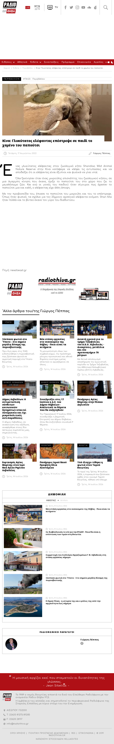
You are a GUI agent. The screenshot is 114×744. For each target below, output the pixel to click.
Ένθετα (34, 62)
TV (56, 7)
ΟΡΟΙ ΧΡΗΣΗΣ (17, 733)
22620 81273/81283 (19, 715)
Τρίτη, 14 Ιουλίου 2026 (17, 367)
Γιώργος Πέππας (89, 639)
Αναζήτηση (106, 7)
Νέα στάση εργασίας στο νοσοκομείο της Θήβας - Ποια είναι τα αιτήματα (53, 343)
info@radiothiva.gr (18, 724)
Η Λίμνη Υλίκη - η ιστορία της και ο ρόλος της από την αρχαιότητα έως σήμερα (73, 602)
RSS (74, 733)
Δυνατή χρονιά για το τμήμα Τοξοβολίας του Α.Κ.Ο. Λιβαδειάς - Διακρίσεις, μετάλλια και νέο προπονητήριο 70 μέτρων (90, 347)
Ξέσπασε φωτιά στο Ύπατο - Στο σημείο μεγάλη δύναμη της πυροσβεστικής (14, 343)
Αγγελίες (98, 62)
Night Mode (109, 62)
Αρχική (7, 68)
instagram (77, 7)
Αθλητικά (22, 62)
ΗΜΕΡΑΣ (51, 500)
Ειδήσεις (7, 62)
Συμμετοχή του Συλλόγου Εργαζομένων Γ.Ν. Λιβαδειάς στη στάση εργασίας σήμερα (76, 556)
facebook (65, 7)
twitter (71, 7)
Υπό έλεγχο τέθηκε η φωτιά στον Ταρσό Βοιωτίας (90, 465)
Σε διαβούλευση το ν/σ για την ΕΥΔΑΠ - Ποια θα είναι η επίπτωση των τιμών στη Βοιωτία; (73, 533)
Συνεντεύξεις (51, 62)
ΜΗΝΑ (64, 500)
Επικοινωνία (84, 62)
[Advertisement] (57, 37)
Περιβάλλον (27, 68)
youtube (83, 7)
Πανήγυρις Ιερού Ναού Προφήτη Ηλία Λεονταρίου (53, 465)
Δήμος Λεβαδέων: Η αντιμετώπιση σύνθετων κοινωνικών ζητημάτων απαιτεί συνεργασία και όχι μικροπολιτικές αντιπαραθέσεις (14, 408)
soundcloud (89, 7)
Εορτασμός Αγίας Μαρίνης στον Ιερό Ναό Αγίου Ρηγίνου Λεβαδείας (13, 466)
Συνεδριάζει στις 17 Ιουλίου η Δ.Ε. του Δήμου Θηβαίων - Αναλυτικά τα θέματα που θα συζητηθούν (53, 404)
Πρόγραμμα (67, 62)
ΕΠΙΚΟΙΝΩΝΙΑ (86, 733)
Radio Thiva (9, 7)
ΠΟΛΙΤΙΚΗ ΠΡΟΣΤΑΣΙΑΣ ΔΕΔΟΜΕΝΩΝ (48, 733)
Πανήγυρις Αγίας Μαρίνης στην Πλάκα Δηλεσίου (90, 402)
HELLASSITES (71, 739)
